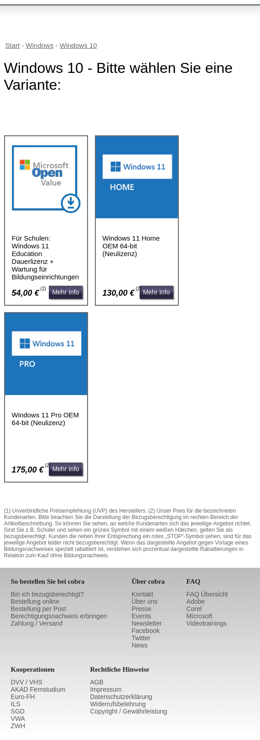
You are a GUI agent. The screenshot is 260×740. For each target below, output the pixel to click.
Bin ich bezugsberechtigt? (47, 594)
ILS (16, 704)
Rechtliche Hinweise (119, 669)
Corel (194, 608)
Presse (141, 608)
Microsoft (200, 616)
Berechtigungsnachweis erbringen (59, 616)
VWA (18, 718)
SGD (18, 711)
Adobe (196, 601)
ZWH (18, 726)
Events (141, 616)
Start (12, 45)
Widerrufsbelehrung (118, 704)
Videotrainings (207, 623)
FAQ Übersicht (207, 594)
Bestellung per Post (38, 608)
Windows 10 (78, 45)
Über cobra (148, 581)
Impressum (105, 689)
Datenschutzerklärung (121, 696)
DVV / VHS (26, 682)
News (139, 645)
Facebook (145, 630)
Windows (40, 45)
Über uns (144, 601)
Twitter (140, 638)
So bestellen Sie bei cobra (48, 581)
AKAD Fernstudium (38, 689)
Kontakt (142, 594)
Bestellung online (35, 601)
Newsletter (146, 623)
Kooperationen (33, 669)
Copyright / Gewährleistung (128, 711)
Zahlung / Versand (37, 623)
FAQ (194, 581)
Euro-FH (23, 696)
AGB (97, 682)
